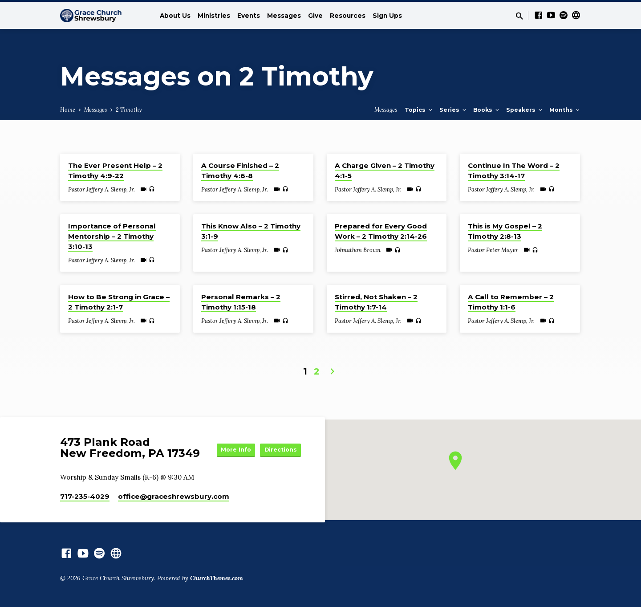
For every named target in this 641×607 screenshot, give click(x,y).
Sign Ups (387, 15)
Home (67, 109)
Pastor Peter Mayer (493, 250)
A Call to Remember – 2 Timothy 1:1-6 (511, 302)
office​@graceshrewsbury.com (173, 496)
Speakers (525, 109)
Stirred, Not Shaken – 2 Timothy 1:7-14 (376, 302)
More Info (278, 440)
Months (565, 109)
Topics (419, 109)
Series (453, 109)
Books (486, 109)
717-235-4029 (85, 496)
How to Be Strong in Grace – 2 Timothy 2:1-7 (119, 302)
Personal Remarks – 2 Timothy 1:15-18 (240, 302)
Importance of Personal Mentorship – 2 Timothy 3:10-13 (112, 236)
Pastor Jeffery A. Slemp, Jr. (101, 189)
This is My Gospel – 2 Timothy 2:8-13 (505, 231)
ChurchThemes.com (216, 578)
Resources (347, 15)
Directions (278, 457)
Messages (284, 15)
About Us (175, 15)
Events (248, 15)
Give (315, 15)
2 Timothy (129, 109)
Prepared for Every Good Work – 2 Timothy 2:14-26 (381, 231)
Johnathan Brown (358, 250)
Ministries (214, 15)
